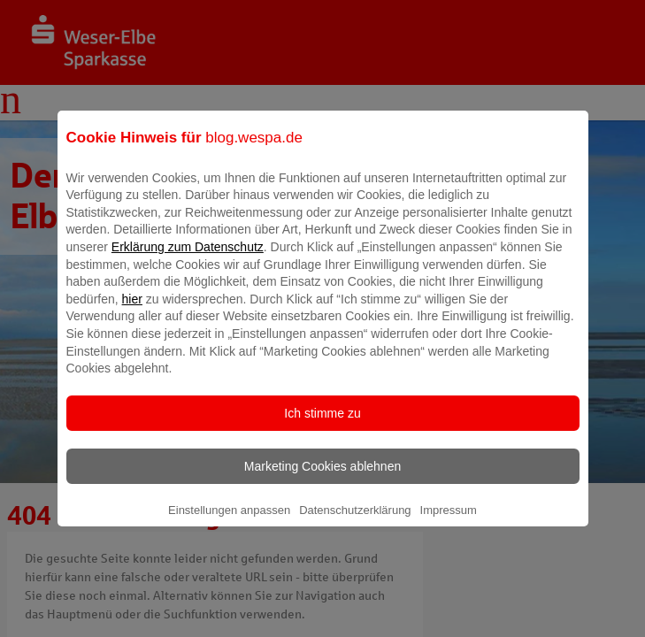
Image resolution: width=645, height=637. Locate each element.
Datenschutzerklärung (355, 522)
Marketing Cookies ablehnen (322, 479)
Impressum (448, 522)
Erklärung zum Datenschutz (187, 259)
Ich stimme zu (322, 425)
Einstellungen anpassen (229, 522)
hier (132, 311)
